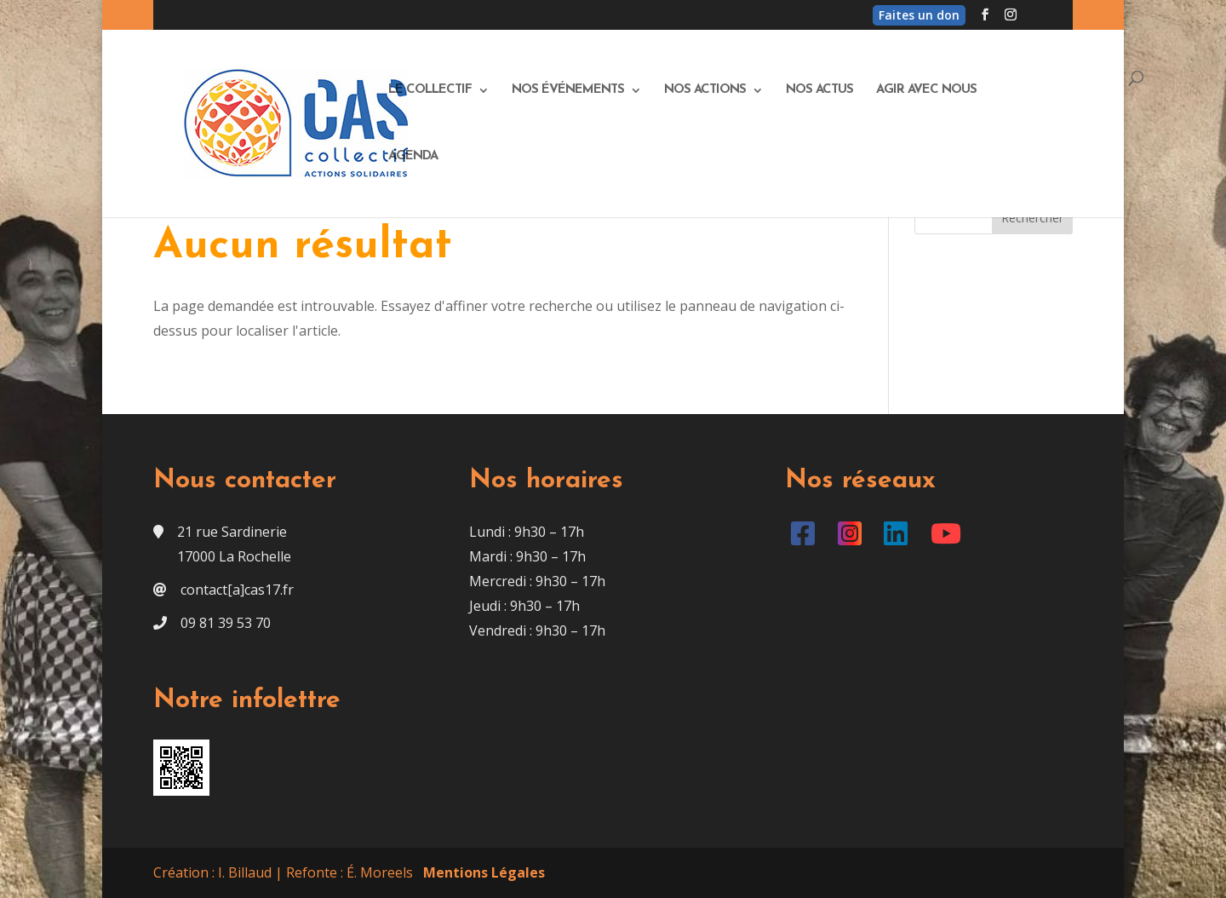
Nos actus (819, 90)
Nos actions (705, 90)
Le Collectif (430, 90)
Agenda (413, 157)
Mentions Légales (484, 872)
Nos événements (568, 90)
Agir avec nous (926, 90)
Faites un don (919, 15)
